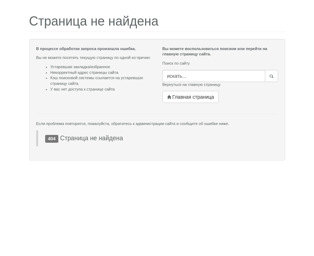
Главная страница (190, 97)
